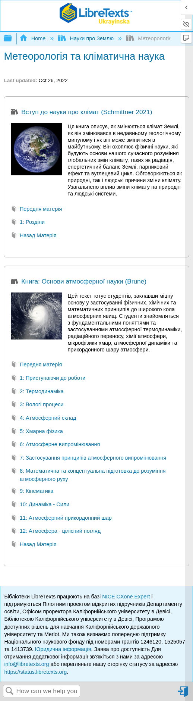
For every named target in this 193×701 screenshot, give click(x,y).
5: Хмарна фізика (37, 432)
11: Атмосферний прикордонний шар (61, 518)
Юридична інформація (63, 649)
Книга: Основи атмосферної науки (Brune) (78, 282)
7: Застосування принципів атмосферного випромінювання (88, 458)
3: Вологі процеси (37, 405)
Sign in (183, 694)
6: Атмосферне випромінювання (55, 445)
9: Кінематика (32, 492)
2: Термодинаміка (37, 392)
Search (9, 691)
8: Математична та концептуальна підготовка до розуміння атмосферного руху (88, 475)
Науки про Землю (86, 38)
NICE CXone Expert (126, 597)
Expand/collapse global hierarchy (12, 38)
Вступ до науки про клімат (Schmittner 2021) (81, 112)
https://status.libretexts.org (35, 672)
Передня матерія (36, 210)
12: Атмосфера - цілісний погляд (56, 531)
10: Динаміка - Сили (40, 505)
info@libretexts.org (26, 664)
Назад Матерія (33, 236)
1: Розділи (28, 223)
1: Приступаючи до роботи (48, 379)
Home (33, 38)
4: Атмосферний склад (43, 418)
